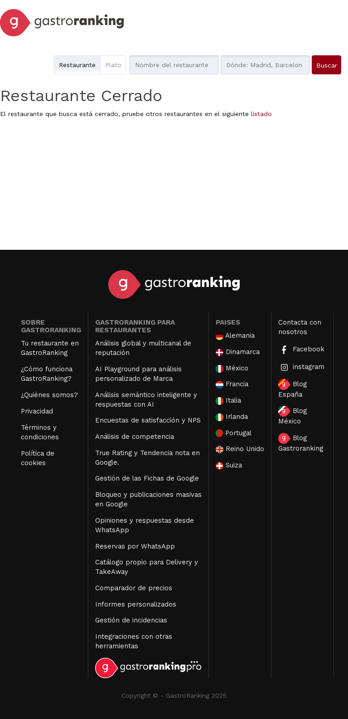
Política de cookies (37, 458)
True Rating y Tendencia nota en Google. (147, 457)
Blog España (292, 388)
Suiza (229, 465)
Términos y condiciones (40, 432)
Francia (232, 384)
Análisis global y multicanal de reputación (143, 348)
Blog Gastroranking (300, 442)
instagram (301, 367)
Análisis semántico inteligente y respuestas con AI (146, 399)
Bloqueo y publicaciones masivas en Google (148, 499)
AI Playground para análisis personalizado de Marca (138, 374)
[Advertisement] (174, 186)
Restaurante (77, 64)
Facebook (301, 350)
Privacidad (37, 411)
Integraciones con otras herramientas (133, 641)
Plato (113, 64)
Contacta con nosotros (299, 327)
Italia (228, 400)
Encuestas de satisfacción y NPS (148, 420)
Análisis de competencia (134, 436)
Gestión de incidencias (131, 620)
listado (261, 113)
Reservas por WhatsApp (135, 546)
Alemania (235, 335)
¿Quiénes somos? (49, 395)
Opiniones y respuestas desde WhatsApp (144, 525)
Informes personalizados (135, 604)
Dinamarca (238, 352)
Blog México (292, 415)
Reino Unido (240, 449)
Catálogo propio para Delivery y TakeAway (146, 567)
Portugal (234, 433)
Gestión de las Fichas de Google (147, 478)
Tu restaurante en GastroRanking (50, 348)
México (232, 368)
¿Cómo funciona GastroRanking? (46, 374)
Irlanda (232, 417)
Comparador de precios (133, 588)
